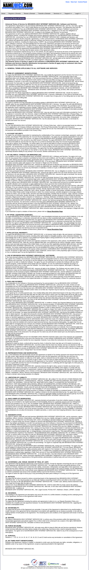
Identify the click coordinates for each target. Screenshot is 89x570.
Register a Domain (15, 13)
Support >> (68, 13)
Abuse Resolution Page (55, 211)
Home (68, 2)
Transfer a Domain (44, 13)
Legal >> (78, 13)
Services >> (57, 13)
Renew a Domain (29, 13)
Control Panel (82, 2)
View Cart (74, 2)
